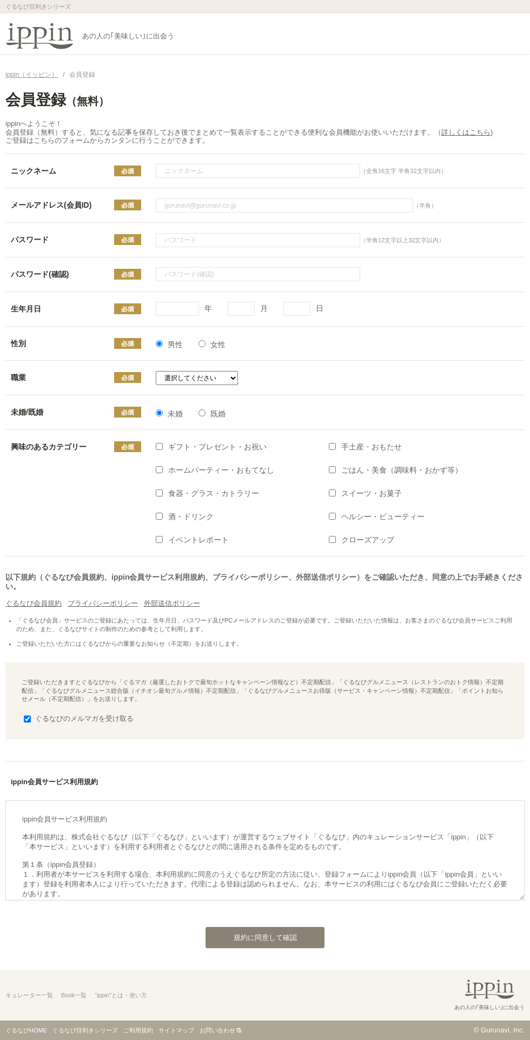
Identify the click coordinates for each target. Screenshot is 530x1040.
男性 (169, 344)
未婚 (169, 413)
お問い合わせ (217, 1030)
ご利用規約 (138, 1030)
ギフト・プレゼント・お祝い (211, 446)
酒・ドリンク (185, 516)
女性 (212, 344)
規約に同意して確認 (251, 935)
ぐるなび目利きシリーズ (85, 1030)
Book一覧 (74, 995)
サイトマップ (176, 1030)
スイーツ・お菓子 (365, 493)
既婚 (212, 413)
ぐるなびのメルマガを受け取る (79, 718)
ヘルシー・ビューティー (377, 516)
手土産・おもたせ (365, 446)
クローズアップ (361, 539)
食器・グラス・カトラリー (207, 493)
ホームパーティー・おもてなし (215, 470)
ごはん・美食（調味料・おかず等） (395, 470)
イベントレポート (192, 539)
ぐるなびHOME (26, 1030)
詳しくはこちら (466, 132)
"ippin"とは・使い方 (121, 995)
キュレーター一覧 (29, 995)
